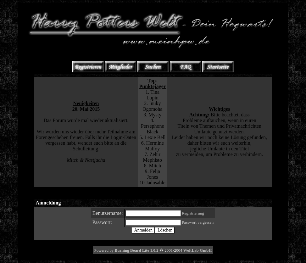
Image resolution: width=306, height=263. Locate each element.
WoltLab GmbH (197, 250)
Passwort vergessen (198, 222)
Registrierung (193, 213)
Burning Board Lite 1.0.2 (137, 250)
